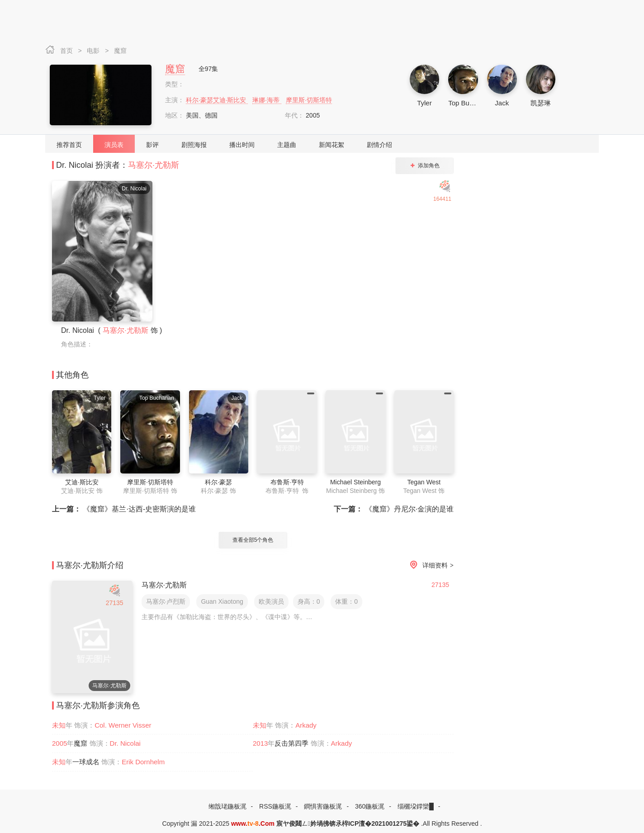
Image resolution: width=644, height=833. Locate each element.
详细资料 (430, 565)
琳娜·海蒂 (266, 100)
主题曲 (286, 144)
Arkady (306, 725)
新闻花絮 (331, 144)
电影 (94, 50)
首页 (67, 50)
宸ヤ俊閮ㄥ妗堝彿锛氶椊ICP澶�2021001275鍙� (347, 823)
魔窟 (120, 50)
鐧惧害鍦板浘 (323, 806)
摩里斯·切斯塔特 (309, 100)
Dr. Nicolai (125, 743)
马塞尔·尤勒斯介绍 (89, 565)
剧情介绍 (379, 144)
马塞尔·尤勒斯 (153, 165)
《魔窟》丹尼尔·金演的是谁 (394, 509)
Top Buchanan (470, 103)
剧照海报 (194, 144)
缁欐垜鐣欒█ (416, 806)
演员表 (113, 144)
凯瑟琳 (540, 103)
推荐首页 (69, 144)
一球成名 (85, 762)
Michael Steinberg (355, 482)
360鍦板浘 (369, 806)
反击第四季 (291, 743)
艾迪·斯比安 (82, 482)
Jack (502, 103)
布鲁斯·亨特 (287, 482)
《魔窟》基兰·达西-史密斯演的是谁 (124, 509)
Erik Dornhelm (143, 762)
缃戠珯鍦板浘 (227, 806)
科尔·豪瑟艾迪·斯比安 (217, 100)
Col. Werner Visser (123, 725)
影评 (152, 144)
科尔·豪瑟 (218, 482)
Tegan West (423, 482)
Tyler (424, 103)
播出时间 (242, 144)
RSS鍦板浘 (275, 806)
